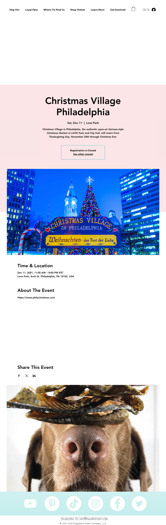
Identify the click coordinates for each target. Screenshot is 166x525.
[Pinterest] (52, 503)
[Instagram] (95, 503)
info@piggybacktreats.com (93, 518)
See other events (83, 154)
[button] (14, 9)
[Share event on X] (26, 375)
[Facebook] (117, 503)
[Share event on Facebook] (18, 375)
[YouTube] (30, 503)
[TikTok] (73, 503)
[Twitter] (139, 503)
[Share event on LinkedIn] (34, 375)
